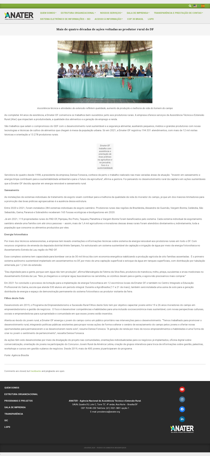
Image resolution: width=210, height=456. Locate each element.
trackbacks (35, 371)
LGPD (7, 427)
